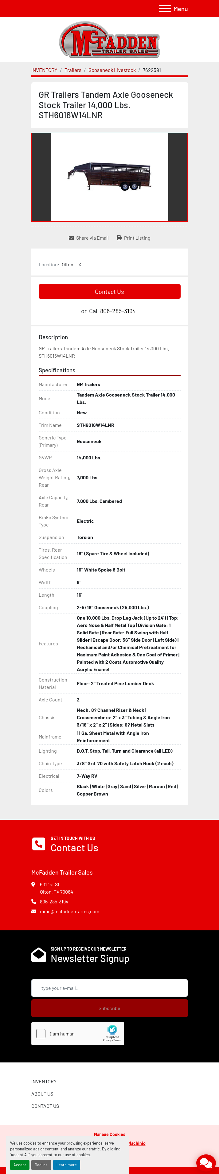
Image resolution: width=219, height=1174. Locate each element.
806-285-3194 (118, 310)
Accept (20, 1164)
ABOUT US (42, 1093)
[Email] (109, 988)
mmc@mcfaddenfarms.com (69, 911)
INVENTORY (44, 1081)
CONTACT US (45, 1106)
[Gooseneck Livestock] (112, 70)
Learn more (67, 1164)
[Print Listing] (133, 238)
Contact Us (109, 291)
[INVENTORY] (44, 70)
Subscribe (109, 1008)
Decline (41, 1164)
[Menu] (165, 8)
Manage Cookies (109, 1134)
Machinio (137, 1143)
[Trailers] (73, 70)
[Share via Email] (89, 238)
